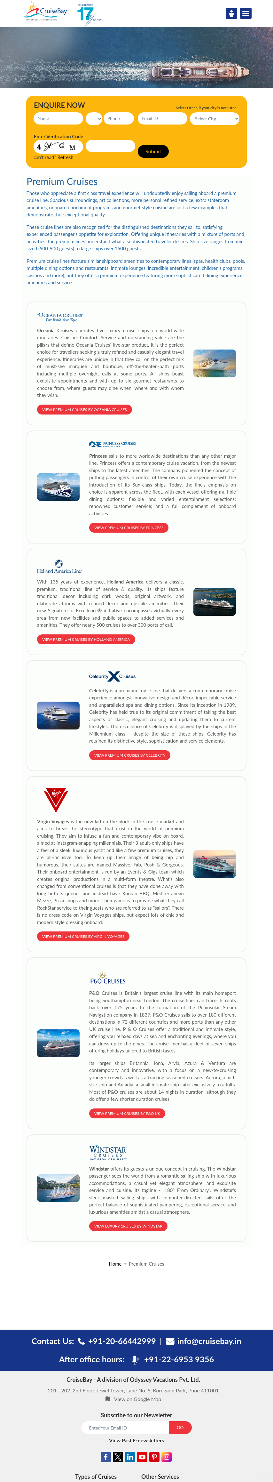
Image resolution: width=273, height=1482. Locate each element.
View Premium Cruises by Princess (128, 527)
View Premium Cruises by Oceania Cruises (84, 409)
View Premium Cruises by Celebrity (129, 755)
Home (115, 1264)
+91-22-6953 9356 (179, 1359)
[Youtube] (142, 1458)
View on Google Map (137, 1399)
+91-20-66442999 (122, 1341)
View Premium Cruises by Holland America (86, 639)
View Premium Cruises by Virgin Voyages (83, 936)
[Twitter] (118, 1458)
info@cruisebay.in (209, 1341)
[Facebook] (106, 1458)
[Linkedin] (130, 1458)
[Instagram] (166, 1458)
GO (180, 1427)
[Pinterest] (154, 1458)
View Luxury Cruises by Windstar (128, 1226)
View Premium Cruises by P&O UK (127, 1113)
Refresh (66, 157)
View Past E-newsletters (136, 1440)
